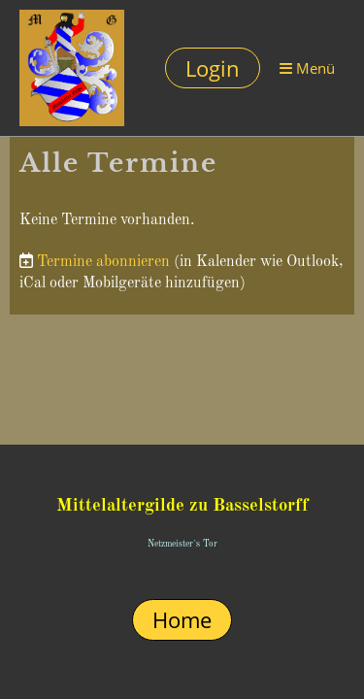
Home (182, 619)
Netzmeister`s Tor (182, 544)
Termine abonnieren (103, 262)
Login (212, 68)
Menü (307, 68)
